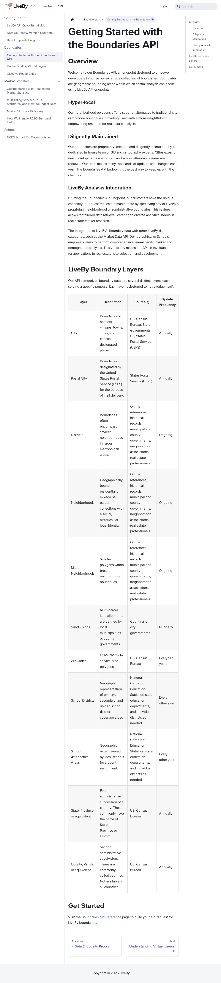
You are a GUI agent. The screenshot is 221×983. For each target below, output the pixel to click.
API (60, 6)
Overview (194, 22)
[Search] (196, 6)
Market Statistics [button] (16, 81)
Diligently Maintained (199, 36)
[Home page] (72, 19)
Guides (47, 6)
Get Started (196, 67)
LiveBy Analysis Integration (202, 47)
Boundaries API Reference (101, 917)
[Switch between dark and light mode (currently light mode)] (164, 6)
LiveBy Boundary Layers (199, 58)
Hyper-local (199, 28)
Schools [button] (10, 130)
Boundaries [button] (13, 48)
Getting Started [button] (15, 18)
